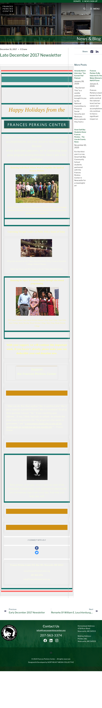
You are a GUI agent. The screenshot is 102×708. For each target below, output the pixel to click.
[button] (51, 653)
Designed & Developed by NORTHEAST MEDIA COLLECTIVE (51, 662)
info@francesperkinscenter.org (51, 630)
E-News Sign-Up (89, 1)
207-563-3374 (51, 635)
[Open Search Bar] (84, 9)
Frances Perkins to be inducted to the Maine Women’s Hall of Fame (96, 75)
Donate (77, 1)
